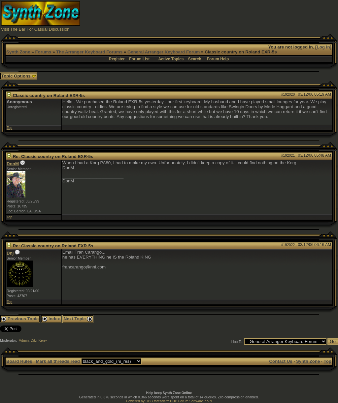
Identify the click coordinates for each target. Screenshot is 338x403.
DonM (13, 163)
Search (194, 59)
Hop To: (237, 342)
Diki (34, 340)
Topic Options (18, 76)
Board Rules (19, 361)
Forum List (139, 59)
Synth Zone (18, 51)
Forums (43, 51)
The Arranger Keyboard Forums (89, 51)
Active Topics (171, 59)
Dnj (10, 253)
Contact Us (280, 361)
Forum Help (218, 59)
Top (9, 128)
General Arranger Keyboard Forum (163, 51)
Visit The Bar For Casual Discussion (35, 29)
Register (117, 59)
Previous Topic (20, 318)
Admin (24, 340)
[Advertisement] (217, 16)
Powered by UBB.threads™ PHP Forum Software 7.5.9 (169, 401)
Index (51, 318)
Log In (323, 47)
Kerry (43, 340)
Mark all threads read (58, 361)
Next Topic (78, 318)
